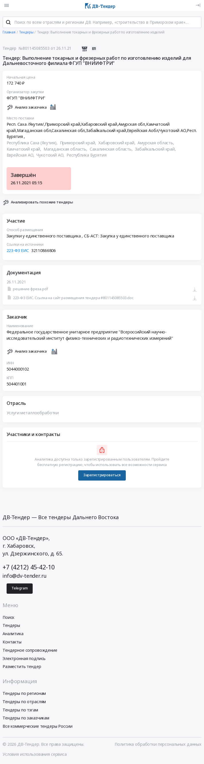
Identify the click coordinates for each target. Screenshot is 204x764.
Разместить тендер (22, 666)
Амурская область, (156, 143)
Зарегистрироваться (102, 475)
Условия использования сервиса (35, 754)
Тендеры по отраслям (24, 701)
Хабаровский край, (117, 143)
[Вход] (198, 5)
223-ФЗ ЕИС (18, 250)
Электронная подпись (24, 658)
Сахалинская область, (112, 149)
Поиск (8, 617)
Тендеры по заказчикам (26, 718)
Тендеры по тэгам (20, 710)
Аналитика (13, 634)
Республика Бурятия (86, 155)
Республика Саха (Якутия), (33, 143)
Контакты (12, 642)
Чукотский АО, (50, 155)
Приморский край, (78, 143)
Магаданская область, (66, 149)
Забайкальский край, (156, 149)
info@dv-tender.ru (25, 575)
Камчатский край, (25, 149)
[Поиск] (8, 22)
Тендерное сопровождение (30, 650)
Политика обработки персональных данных (158, 744)
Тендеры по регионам (24, 693)
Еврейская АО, (21, 155)
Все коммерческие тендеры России (37, 726)
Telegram (19, 588)
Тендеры (11, 625)
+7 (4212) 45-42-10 (28, 567)
